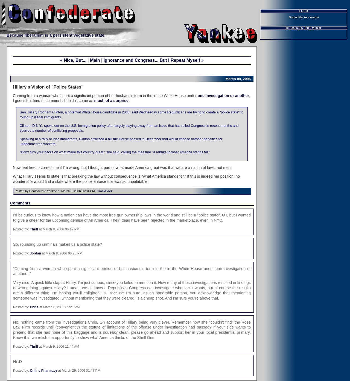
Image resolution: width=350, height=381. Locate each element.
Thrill (34, 229)
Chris (34, 307)
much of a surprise (111, 100)
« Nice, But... (73, 60)
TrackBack (105, 191)
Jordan (35, 253)
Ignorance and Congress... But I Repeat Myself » (154, 60)
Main (95, 60)
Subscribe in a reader (304, 17)
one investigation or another (223, 95)
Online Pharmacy (43, 371)
